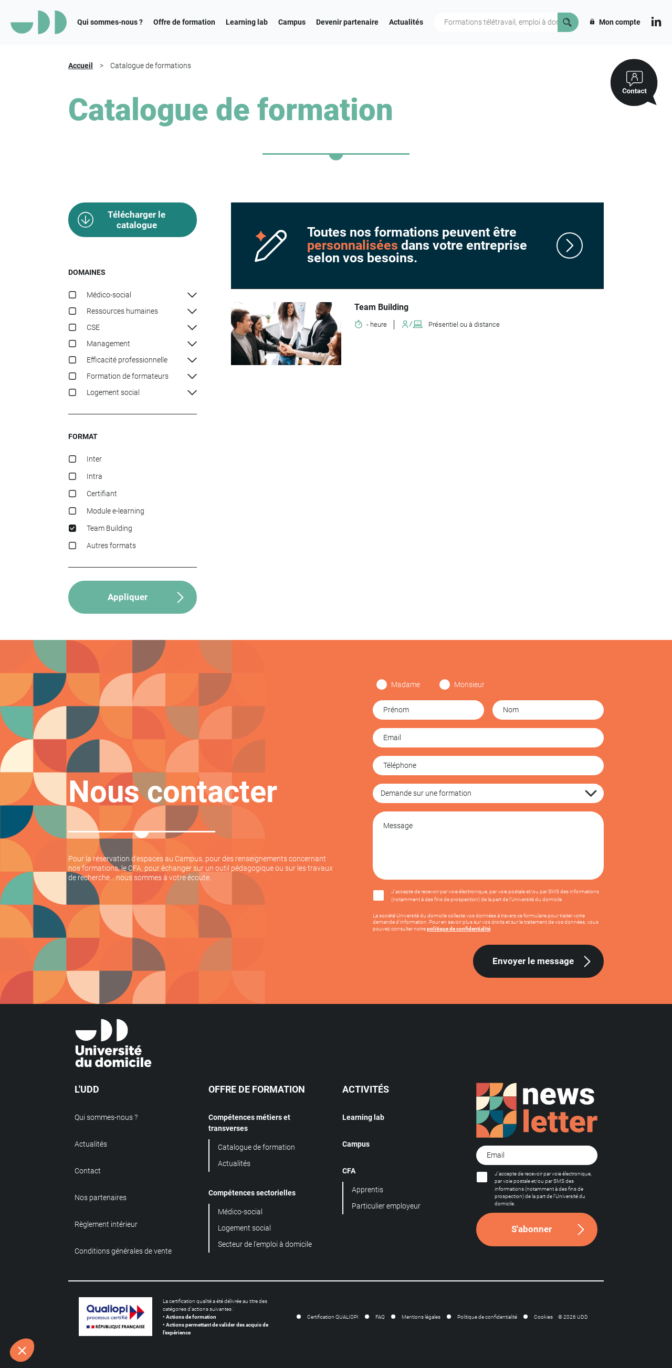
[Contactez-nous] (634, 83)
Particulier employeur (386, 1206)
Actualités (406, 22)
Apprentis (367, 1189)
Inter (94, 459)
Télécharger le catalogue (136, 219)
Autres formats (111, 545)
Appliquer (128, 597)
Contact (88, 1171)
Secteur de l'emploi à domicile (265, 1244)
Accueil (80, 65)
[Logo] (38, 22)
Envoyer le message (533, 961)
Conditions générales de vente (123, 1251)
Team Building (109, 528)
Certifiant (102, 493)
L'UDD (87, 1089)
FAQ (380, 1317)
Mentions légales (421, 1317)
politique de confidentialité (458, 929)
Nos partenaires (101, 1197)
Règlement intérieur (106, 1224)
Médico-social (240, 1211)
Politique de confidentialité (487, 1317)
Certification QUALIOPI (333, 1317)
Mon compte (614, 22)
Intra (94, 476)
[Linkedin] (656, 20)
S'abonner (531, 1229)
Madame (405, 684)
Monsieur (469, 684)
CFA (348, 1171)
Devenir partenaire (347, 22)
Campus (292, 22)
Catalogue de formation (256, 1147)
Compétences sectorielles (252, 1193)
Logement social (244, 1228)
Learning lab (247, 22)
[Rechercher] (568, 22)
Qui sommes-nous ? (110, 22)
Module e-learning (115, 511)
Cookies (543, 1317)
